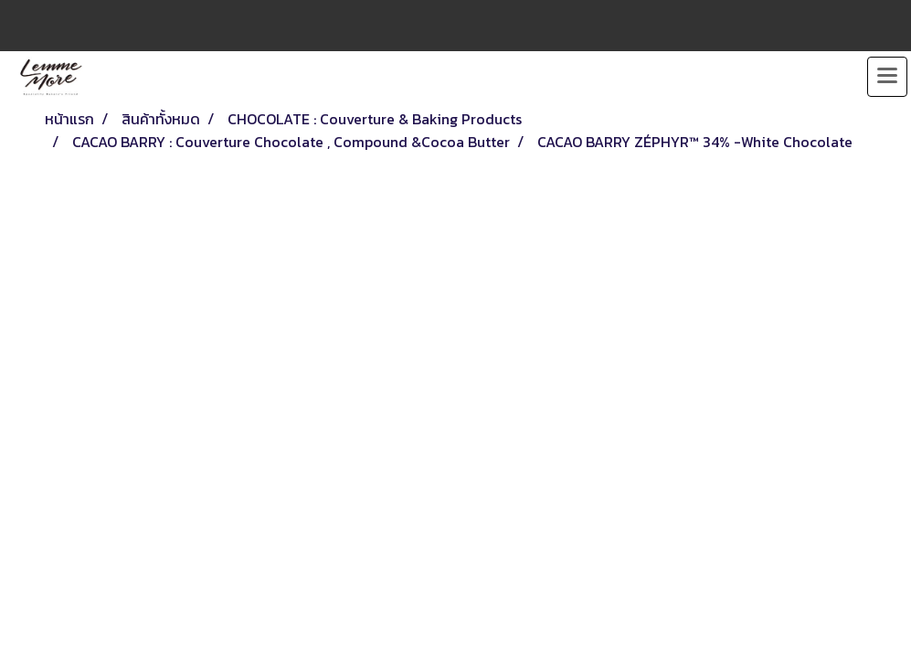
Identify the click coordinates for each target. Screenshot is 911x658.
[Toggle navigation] (887, 77)
